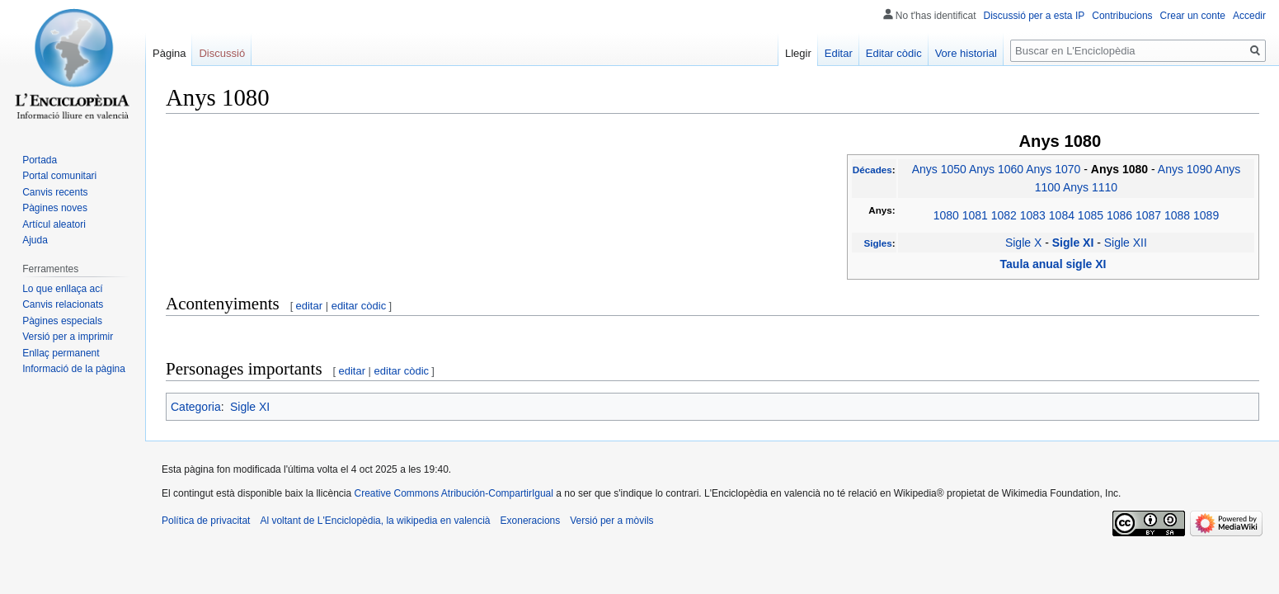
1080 (946, 215)
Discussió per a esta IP (1034, 15)
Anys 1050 (939, 169)
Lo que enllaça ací (62, 289)
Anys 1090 (1185, 169)
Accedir (1249, 15)
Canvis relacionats (62, 304)
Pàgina (169, 53)
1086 (1119, 215)
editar (309, 305)
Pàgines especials (62, 321)
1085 (1090, 215)
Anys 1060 (996, 169)
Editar (839, 53)
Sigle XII (1125, 242)
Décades (872, 169)
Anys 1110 (1090, 187)
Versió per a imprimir (67, 336)
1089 (1206, 215)
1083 (1033, 215)
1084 (1061, 215)
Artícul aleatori (54, 224)
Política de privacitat (206, 520)
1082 (1004, 215)
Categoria (196, 406)
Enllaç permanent (60, 353)
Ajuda (35, 240)
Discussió (222, 53)
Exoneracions (531, 520)
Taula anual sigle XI (1053, 264)
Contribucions (1122, 15)
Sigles (877, 243)
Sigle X (1023, 242)
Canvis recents (54, 192)
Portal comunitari (59, 176)
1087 (1148, 215)
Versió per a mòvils (611, 520)
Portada (39, 160)
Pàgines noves (54, 208)
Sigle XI (1074, 242)
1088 (1177, 215)
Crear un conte (1192, 15)
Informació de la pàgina (73, 369)
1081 (975, 215)
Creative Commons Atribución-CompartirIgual (453, 493)
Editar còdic (894, 53)
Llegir (798, 53)
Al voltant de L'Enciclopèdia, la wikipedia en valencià (375, 520)
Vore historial (966, 53)
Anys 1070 (1053, 169)
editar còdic (359, 305)
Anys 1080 (1121, 169)
